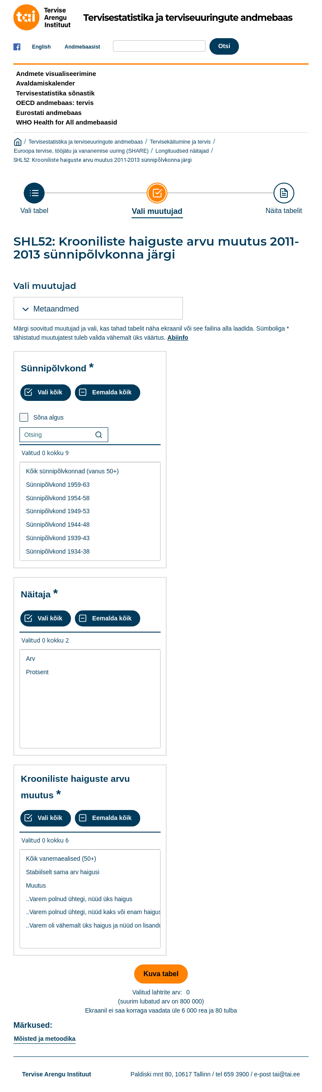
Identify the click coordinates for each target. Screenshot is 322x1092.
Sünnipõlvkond (54, 368)
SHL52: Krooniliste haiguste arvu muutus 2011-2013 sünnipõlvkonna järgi (102, 160)
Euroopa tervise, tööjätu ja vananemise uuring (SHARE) (81, 151)
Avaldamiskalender (45, 83)
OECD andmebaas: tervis (54, 102)
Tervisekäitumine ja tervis (180, 142)
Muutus (90, 885)
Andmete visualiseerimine (56, 73)
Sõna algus (48, 417)
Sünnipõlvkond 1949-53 (90, 511)
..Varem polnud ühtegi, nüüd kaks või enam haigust (90, 912)
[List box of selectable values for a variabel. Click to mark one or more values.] (90, 511)
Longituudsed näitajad (182, 151)
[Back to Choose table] (34, 198)
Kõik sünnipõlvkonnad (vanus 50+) (90, 471)
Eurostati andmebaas (49, 112)
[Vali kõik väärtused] (45, 393)
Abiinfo (177, 337)
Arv (90, 659)
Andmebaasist (82, 47)
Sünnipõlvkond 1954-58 (90, 498)
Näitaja (36, 594)
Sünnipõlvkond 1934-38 (90, 551)
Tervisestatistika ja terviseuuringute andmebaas (86, 142)
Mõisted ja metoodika (44, 1038)
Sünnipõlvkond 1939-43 (90, 538)
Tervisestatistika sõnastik (55, 93)
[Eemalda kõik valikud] (107, 393)
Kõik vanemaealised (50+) (90, 859)
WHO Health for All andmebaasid (66, 122)
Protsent (90, 672)
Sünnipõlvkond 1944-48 (90, 524)
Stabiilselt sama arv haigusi (90, 872)
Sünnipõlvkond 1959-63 (90, 485)
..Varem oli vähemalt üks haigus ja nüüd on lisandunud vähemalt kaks (90, 925)
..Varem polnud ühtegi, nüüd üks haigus (90, 899)
